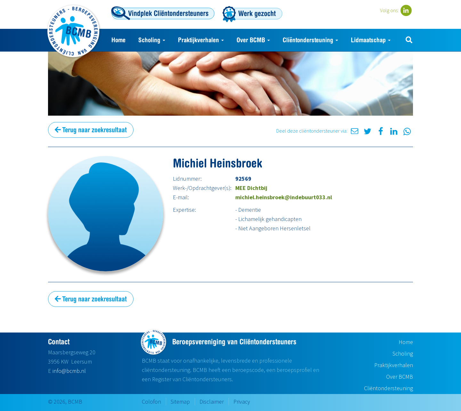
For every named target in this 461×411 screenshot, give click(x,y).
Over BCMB (253, 40)
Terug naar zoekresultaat (91, 130)
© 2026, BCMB (65, 401)
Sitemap (180, 401)
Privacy (241, 401)
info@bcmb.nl (69, 370)
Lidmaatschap (371, 40)
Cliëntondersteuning (310, 40)
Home (118, 40)
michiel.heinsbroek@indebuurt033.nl (283, 197)
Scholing (151, 40)
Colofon (151, 401)
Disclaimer (211, 401)
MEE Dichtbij (251, 188)
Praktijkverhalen (201, 40)
